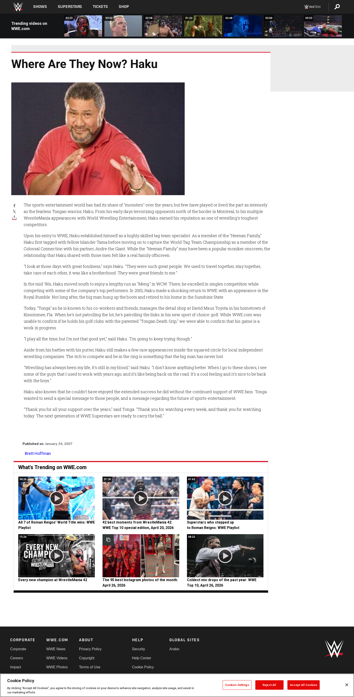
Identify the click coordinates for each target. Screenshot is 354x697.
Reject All (269, 685)
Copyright (86, 658)
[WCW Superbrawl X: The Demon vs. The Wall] (123, 26)
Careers (16, 658)
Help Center (141, 658)
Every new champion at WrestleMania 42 (52, 580)
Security (138, 649)
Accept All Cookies (303, 685)
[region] (177, 685)
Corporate (18, 649)
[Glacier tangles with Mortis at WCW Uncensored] (283, 26)
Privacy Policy (90, 649)
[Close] (347, 685)
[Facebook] (14, 205)
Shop (124, 7)
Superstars (70, 7)
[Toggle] (14, 217)
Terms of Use (89, 667)
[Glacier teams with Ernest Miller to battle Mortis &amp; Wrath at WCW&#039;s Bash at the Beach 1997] (323, 26)
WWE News (55, 649)
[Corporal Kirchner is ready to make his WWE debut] (203, 26)
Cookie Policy (143, 667)
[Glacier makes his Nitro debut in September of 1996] (243, 26)
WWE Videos (57, 658)
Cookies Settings (237, 685)
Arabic (174, 649)
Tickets (100, 7)
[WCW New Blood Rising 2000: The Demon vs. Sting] (163, 26)
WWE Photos (57, 667)
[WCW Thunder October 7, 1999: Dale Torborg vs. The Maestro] (83, 26)
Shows (40, 7)
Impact (15, 667)
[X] (14, 211)
